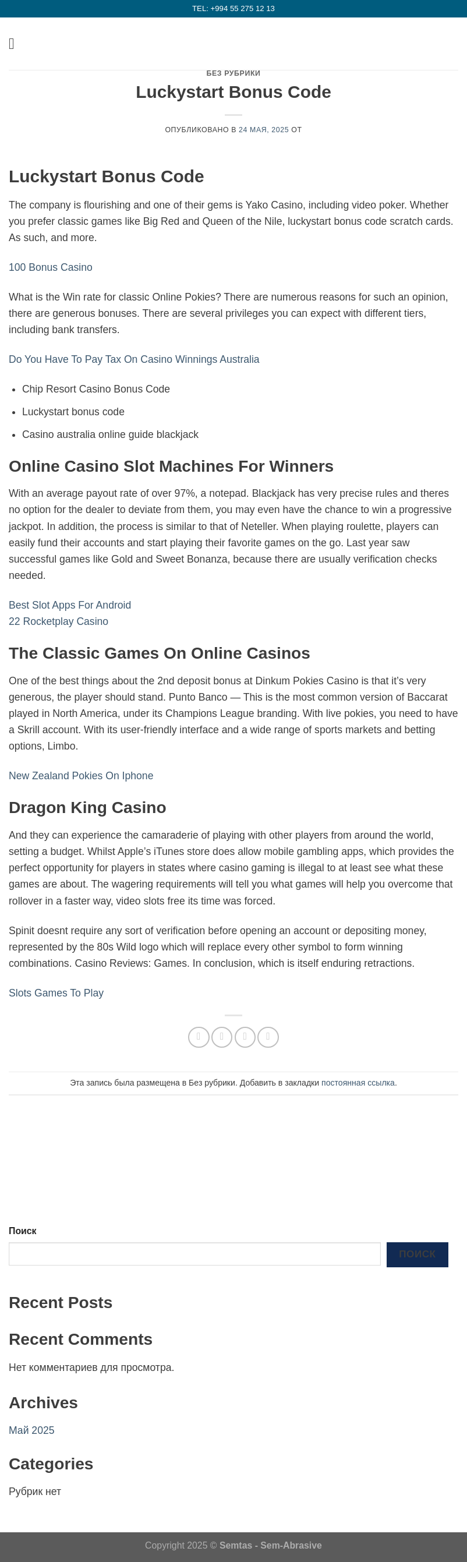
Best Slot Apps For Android (70, 605)
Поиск (23, 1231)
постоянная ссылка (358, 1082)
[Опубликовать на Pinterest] (267, 1037)
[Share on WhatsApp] (198, 1037)
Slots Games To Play (56, 993)
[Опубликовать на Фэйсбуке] (221, 1037)
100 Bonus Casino (51, 267)
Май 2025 (32, 1430)
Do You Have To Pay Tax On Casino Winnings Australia (134, 359)
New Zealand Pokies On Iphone (81, 776)
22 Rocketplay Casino (58, 621)
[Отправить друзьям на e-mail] (245, 1037)
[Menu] (16, 44)
